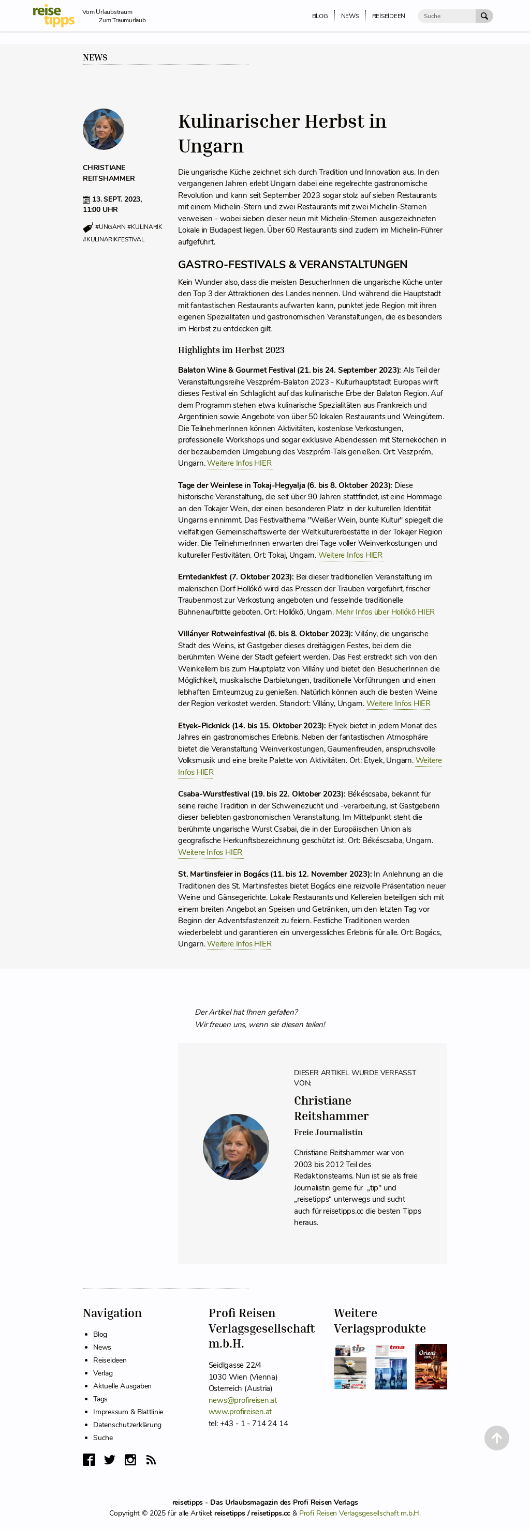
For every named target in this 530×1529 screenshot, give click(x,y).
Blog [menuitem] (320, 16)
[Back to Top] (496, 1438)
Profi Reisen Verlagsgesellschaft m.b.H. (360, 1513)
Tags (100, 1399)
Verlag (103, 1373)
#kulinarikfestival (113, 239)
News (95, 57)
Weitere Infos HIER (240, 463)
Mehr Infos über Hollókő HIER (386, 612)
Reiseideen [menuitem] (389, 16)
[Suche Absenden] (484, 16)
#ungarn (110, 227)
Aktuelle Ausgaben (122, 1386)
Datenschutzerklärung (127, 1425)
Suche (103, 1438)
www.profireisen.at (240, 1411)
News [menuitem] (350, 16)
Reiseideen (110, 1360)
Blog (100, 1334)
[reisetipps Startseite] (57, 15)
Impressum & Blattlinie (128, 1412)
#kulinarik (145, 227)
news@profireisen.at (243, 1400)
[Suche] (447, 16)
